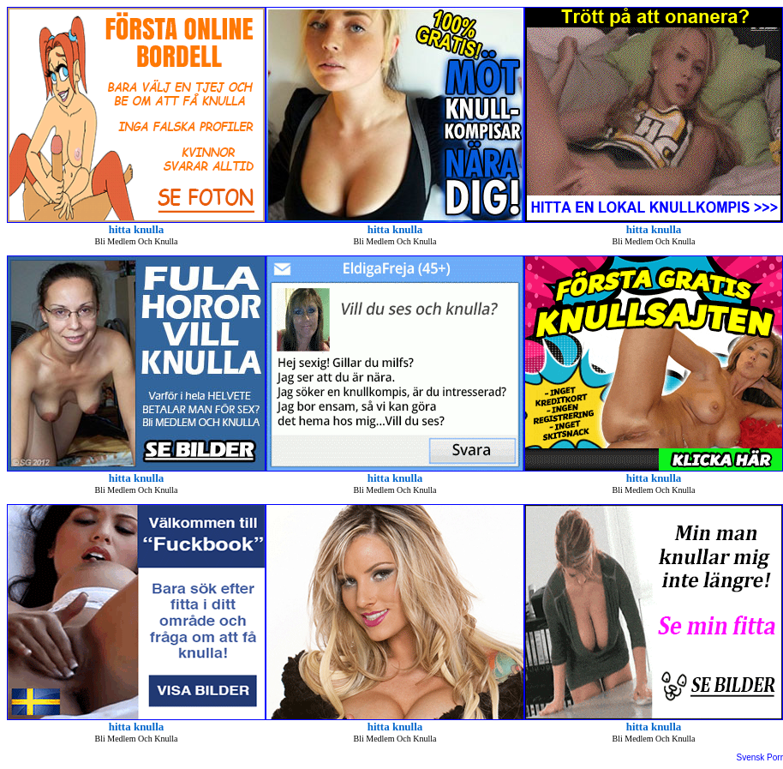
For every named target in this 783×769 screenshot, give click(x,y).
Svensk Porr (760, 757)
